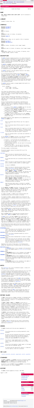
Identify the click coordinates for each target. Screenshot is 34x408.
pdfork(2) (9, 321)
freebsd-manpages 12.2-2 (21, 400)
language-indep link (25, 376)
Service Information (20, 2)
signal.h (7, 36)
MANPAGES (5, 0)
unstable (23, 389)
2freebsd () (25, 394)
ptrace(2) (12, 168)
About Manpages (9, 2)
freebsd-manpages (8, 3)
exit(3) (12, 234)
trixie (4, 3)
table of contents (25, 382)
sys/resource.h (9, 42)
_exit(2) (14, 205)
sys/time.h (8, 41)
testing (22, 388)
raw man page (24, 379)
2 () (23, 396)
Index (4, 2)
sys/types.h (8, 26)
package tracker (24, 377)
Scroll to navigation (5, 6)
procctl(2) (8, 354)
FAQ (15, 2)
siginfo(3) (28, 354)
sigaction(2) (5, 267)
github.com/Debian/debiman (13, 406)
